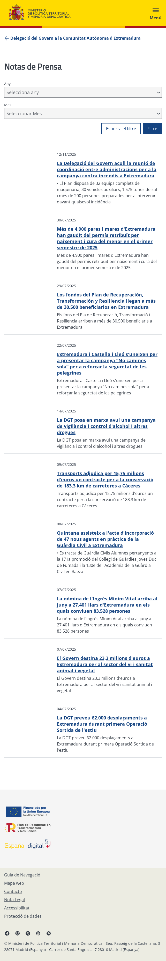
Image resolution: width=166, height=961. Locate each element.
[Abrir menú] (155, 13)
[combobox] (83, 92)
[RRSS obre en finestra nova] (49, 933)
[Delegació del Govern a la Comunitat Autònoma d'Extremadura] (75, 38)
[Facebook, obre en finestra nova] (7, 933)
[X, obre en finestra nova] (28, 933)
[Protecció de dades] (23, 916)
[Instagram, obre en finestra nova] (17, 933)
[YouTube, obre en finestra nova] (38, 933)
